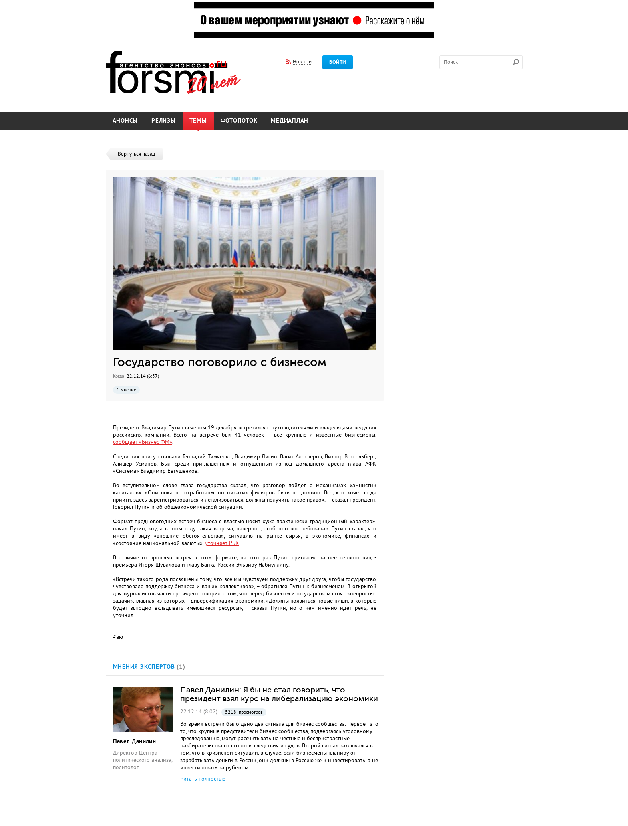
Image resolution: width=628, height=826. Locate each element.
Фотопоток (239, 120)
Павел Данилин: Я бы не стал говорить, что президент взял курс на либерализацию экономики (279, 694)
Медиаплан (289, 120)
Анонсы (125, 120)
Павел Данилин (134, 741)
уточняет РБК (222, 543)
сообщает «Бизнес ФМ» (142, 442)
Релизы (163, 120)
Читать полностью (202, 778)
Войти (337, 62)
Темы (198, 120)
